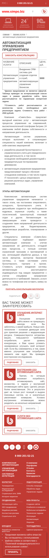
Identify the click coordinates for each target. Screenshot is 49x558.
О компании (32, 463)
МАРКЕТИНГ (7, 482)
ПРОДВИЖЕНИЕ (9, 500)
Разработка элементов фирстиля (11, 530)
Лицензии (30, 522)
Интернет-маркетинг (10, 497)
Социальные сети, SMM (11, 493)
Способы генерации (34, 486)
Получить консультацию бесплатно (25, 289)
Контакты (31, 471)
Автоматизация (33, 519)
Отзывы (30, 468)
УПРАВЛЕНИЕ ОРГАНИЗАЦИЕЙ (9, 469)
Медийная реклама (9, 510)
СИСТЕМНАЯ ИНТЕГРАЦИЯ (8, 475)
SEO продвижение (9, 507)
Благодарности (33, 476)
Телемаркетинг (8, 486)
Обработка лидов (33, 489)
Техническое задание (35, 513)
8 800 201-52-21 (25, 3)
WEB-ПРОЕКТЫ (33, 500)
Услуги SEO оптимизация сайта (29, 417)
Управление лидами (34, 492)
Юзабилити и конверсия (36, 507)
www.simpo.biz (13, 11)
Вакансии (31, 473)
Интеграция (31, 516)
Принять (13, 552)
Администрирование (35, 530)
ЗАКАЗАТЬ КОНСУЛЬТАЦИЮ (19, 55)
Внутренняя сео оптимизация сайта (29, 371)
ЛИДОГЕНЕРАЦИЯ (34, 482)
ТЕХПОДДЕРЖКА (34, 526)
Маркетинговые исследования (8, 489)
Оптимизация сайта (10, 504)
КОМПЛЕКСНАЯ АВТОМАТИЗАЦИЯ (10, 464)
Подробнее (13, 362)
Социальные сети (9, 516)
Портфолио (32, 465)
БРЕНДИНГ (6, 526)
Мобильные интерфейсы (36, 510)
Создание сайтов (33, 504)
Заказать (30, 362)
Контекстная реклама (10, 513)
